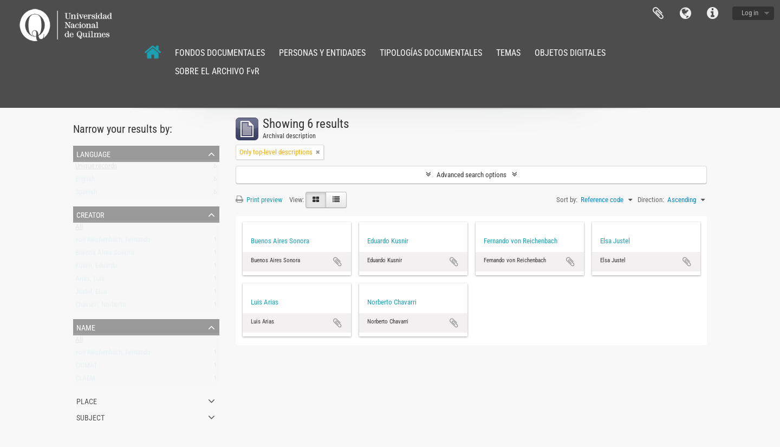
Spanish (86, 194)
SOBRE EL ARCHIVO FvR (217, 71)
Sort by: (566, 200)
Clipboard (658, 13)
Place (86, 400)
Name (85, 326)
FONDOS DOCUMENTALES (220, 53)
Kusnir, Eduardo (96, 268)
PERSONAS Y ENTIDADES (322, 53)
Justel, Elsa (91, 294)
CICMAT (86, 368)
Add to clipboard (337, 261)
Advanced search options (471, 175)
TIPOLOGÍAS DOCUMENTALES (431, 53)
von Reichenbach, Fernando (113, 242)
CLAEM (85, 381)
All (79, 229)
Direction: (651, 200)
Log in (750, 13)
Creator (90, 214)
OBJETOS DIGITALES (570, 53)
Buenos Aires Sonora (104, 255)
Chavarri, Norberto (100, 307)
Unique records (96, 168)
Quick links (712, 13)
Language (685, 13)
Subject (90, 416)
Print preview (259, 200)
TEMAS (508, 53)
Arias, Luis (90, 281)
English (85, 181)
